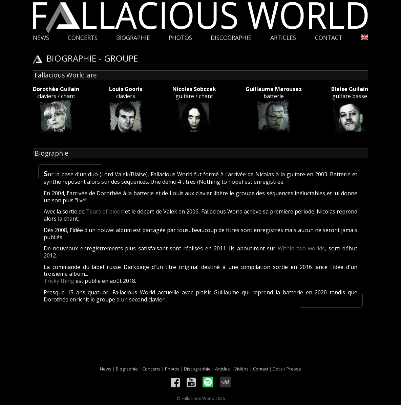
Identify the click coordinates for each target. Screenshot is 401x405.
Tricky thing (59, 281)
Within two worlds (301, 248)
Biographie (133, 38)
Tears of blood (105, 211)
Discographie (231, 38)
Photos (180, 38)
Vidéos (241, 369)
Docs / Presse (287, 369)
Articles (283, 38)
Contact (328, 38)
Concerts (83, 38)
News (41, 38)
